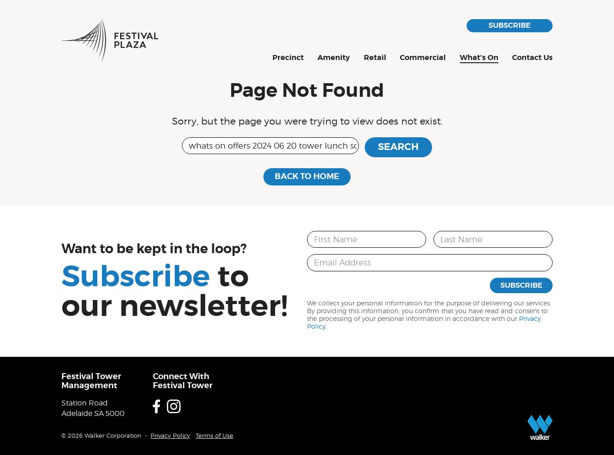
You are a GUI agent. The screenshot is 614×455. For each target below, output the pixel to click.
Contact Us (532, 58)
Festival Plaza (110, 40)
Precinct (288, 58)
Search (398, 147)
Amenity (333, 58)
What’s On (479, 58)
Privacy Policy (170, 435)
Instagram (174, 406)
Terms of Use (214, 435)
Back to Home (307, 176)
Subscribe (509, 25)
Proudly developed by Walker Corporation (540, 427)
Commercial (423, 58)
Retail (375, 58)
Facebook (156, 406)
